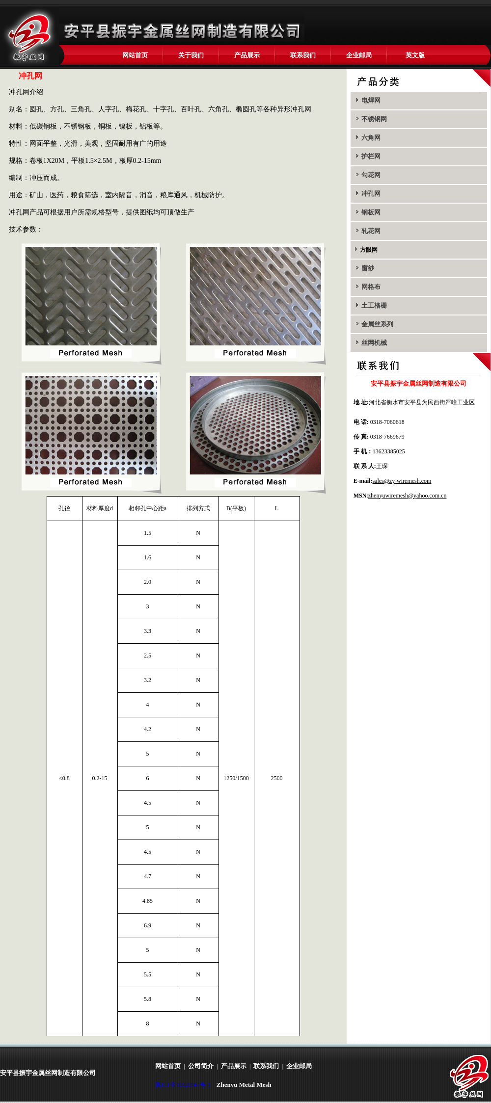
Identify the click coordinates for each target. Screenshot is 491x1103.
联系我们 (303, 55)
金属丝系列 (376, 324)
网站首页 (135, 55)
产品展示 (247, 55)
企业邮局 (359, 55)
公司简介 (201, 1066)
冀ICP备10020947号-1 (183, 1084)
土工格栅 (373, 305)
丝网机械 (373, 342)
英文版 (415, 55)
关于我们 (191, 55)
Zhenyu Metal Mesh (244, 1084)
